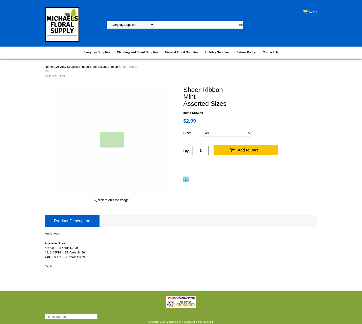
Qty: (186, 151)
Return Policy (246, 52)
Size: (187, 133)
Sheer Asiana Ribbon (104, 66)
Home (49, 66)
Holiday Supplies (217, 52)
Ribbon (84, 66)
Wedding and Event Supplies (137, 52)
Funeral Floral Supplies (181, 52)
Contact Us (271, 52)
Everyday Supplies (97, 52)
